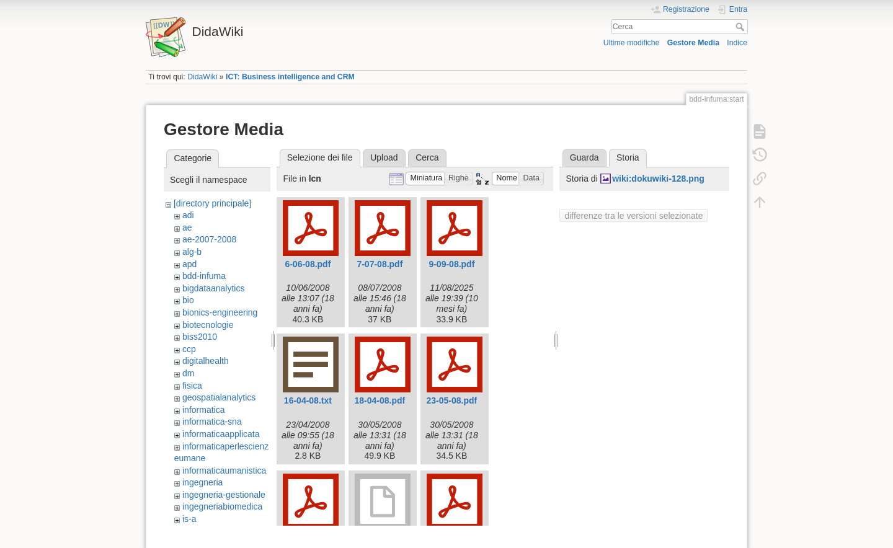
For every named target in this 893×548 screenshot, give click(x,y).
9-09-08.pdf (451, 264)
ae (187, 227)
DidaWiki (202, 77)
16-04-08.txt (308, 400)
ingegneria (202, 482)
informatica (203, 410)
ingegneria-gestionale (223, 495)
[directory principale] (212, 203)
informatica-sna (212, 421)
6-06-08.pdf (308, 264)
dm (188, 373)
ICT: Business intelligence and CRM (290, 77)
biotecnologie (208, 325)
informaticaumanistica (224, 470)
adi (188, 215)
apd (189, 264)
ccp (189, 349)
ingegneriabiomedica (222, 506)
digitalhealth (205, 361)
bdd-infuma (204, 276)
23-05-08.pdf (452, 400)
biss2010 (199, 337)
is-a (189, 519)
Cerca (741, 26)
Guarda (584, 157)
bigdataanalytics (213, 288)
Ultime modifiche (631, 42)
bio (188, 300)
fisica (192, 386)
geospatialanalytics (218, 397)
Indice (737, 42)
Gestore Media (693, 42)
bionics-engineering (219, 312)
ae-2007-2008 (209, 239)
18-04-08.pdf (380, 400)
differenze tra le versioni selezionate (633, 216)
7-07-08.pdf (379, 264)
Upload (384, 157)
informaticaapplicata (221, 434)
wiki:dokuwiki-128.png (658, 178)
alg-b (192, 252)
